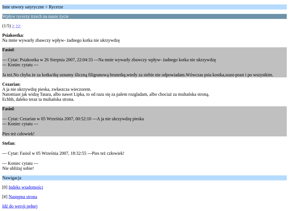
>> (18, 25)
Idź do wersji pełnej (20, 206)
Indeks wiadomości (26, 187)
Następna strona (23, 196)
